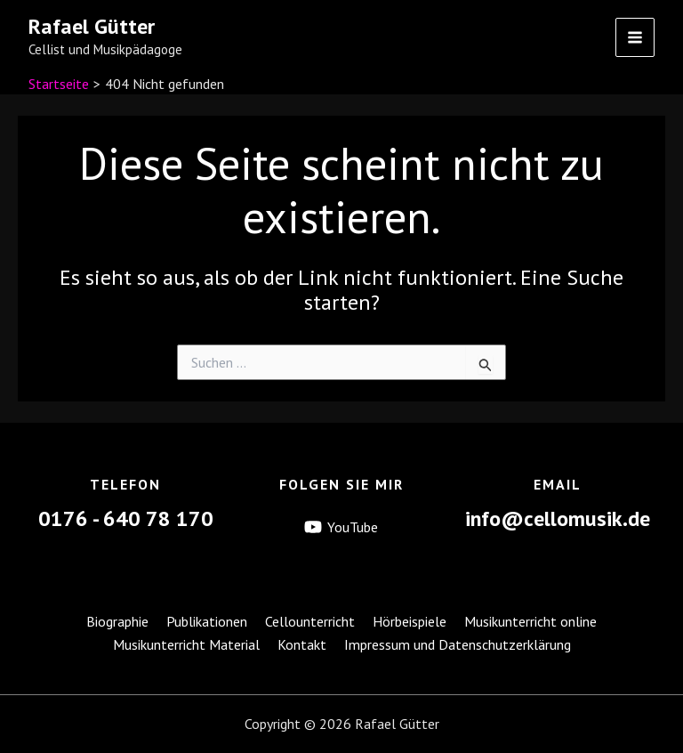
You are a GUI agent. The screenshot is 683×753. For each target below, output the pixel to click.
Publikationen (206, 621)
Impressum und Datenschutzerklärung (457, 644)
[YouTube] (341, 528)
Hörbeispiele (409, 621)
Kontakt (301, 644)
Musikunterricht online (530, 621)
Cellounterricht (310, 621)
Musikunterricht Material (186, 644)
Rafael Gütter (91, 26)
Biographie (117, 621)
